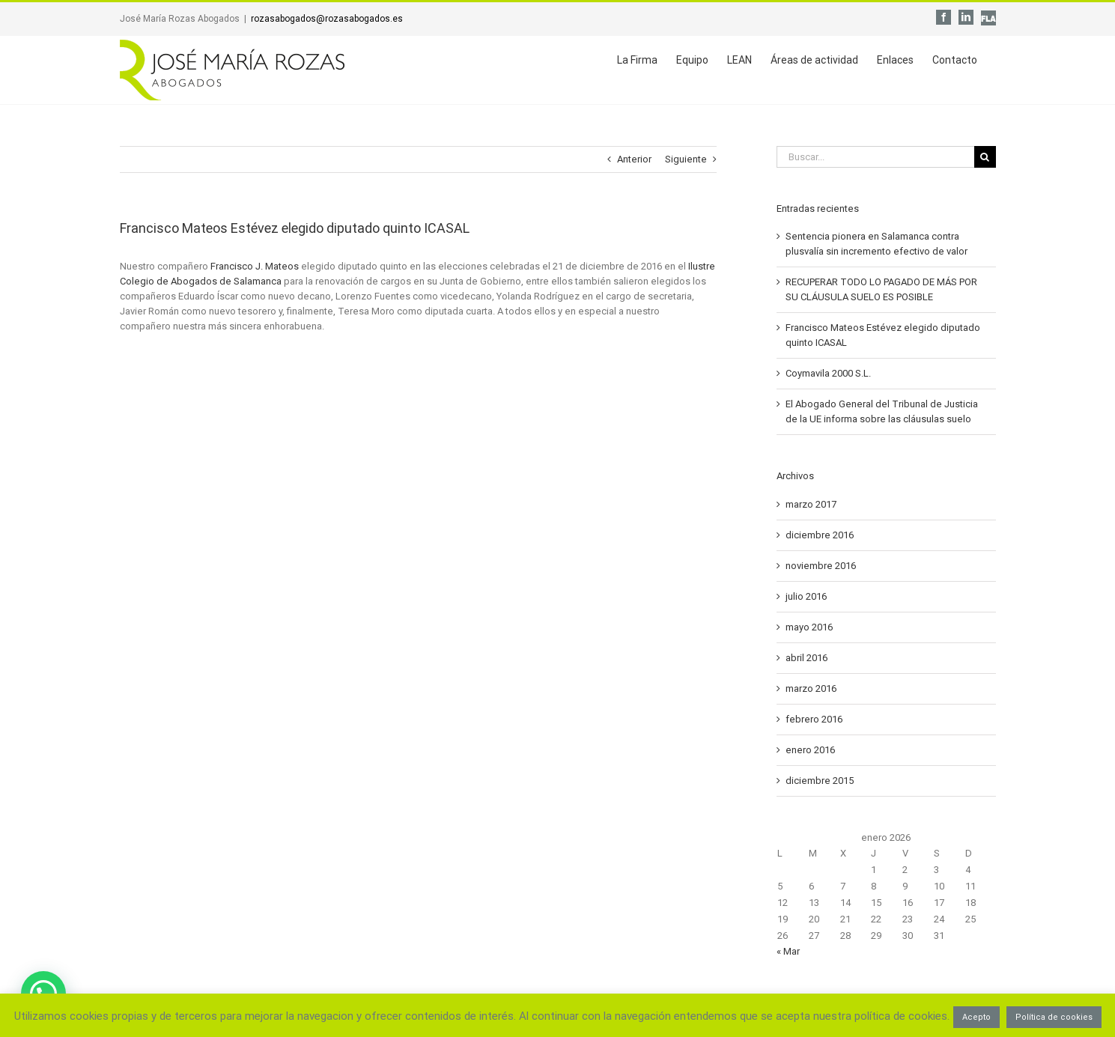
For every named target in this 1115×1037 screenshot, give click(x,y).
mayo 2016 (809, 627)
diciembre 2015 (820, 780)
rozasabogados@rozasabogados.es (327, 18)
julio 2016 (806, 596)
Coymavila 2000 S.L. (828, 373)
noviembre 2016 (821, 565)
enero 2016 (810, 749)
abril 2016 (806, 657)
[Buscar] (985, 157)
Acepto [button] (976, 1017)
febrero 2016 (814, 719)
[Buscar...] (875, 157)
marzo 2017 (811, 504)
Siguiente (686, 159)
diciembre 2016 (820, 535)
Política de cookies (1054, 1017)
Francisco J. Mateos (254, 266)
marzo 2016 (811, 688)
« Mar (788, 951)
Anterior (634, 159)
